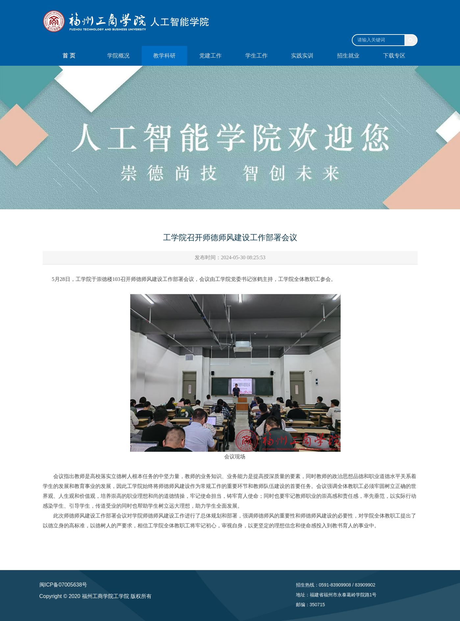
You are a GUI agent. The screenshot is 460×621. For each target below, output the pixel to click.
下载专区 (394, 56)
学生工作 (256, 56)
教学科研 (164, 56)
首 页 (69, 56)
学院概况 (118, 56)
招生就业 (348, 56)
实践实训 (302, 56)
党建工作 (210, 56)
